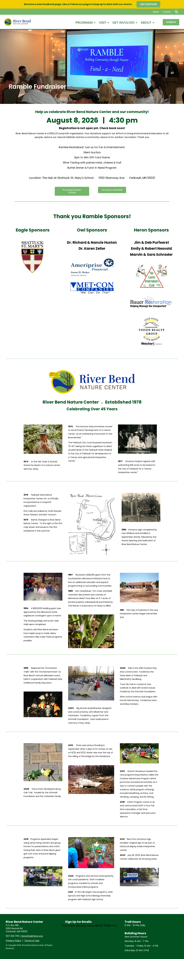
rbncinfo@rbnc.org (32, 936)
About (146, 22)
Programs (84, 22)
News (156, 12)
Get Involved (123, 22)
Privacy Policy (13, 940)
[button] (177, 11)
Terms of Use (31, 940)
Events (167, 12)
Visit (102, 22)
